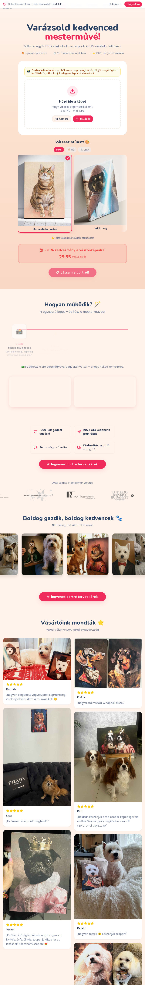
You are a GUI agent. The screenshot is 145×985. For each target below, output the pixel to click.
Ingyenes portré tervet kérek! (72, 464)
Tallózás (83, 119)
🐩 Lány (84, 149)
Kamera (62, 119)
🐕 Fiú (71, 149)
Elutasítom (115, 4)
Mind (59, 149)
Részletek (56, 4)
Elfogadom (133, 4)
